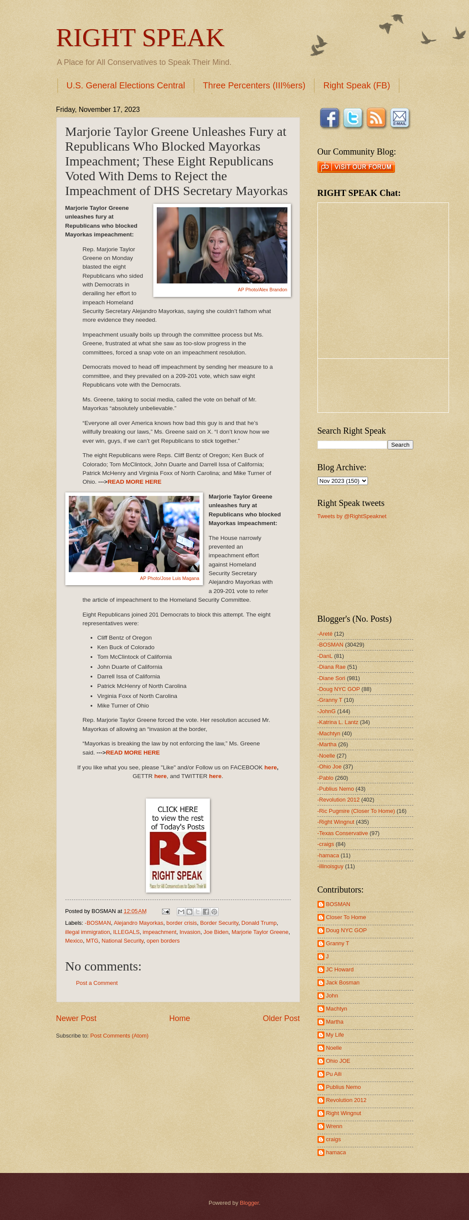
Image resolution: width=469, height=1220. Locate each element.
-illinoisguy (330, 866)
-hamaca (328, 855)
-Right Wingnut (335, 822)
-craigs (325, 844)
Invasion (189, 932)
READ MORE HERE (135, 482)
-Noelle (326, 755)
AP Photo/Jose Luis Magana (169, 578)
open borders (163, 940)
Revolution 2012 (346, 1100)
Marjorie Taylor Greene (260, 932)
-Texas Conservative (342, 833)
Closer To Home (346, 917)
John (332, 995)
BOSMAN (338, 904)
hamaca (336, 1152)
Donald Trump (259, 923)
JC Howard (340, 969)
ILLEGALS (126, 932)
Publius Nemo (343, 1087)
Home (179, 1018)
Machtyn (337, 1008)
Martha (335, 1021)
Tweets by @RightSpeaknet (352, 516)
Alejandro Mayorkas (138, 923)
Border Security (219, 923)
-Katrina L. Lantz (337, 722)
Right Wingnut (343, 1113)
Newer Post (76, 1018)
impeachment (159, 932)
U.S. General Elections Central (126, 85)
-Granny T (330, 700)
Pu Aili (334, 1074)
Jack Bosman (343, 982)
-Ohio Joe (329, 766)
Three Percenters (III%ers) (254, 85)
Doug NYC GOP (346, 930)
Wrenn (334, 1126)
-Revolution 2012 (338, 799)
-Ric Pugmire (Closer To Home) (356, 811)
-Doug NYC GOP (338, 689)
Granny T (337, 943)
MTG (92, 940)
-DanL (325, 656)
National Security (122, 940)
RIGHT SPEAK (140, 37)
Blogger (249, 1203)
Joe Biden (215, 932)
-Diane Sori (331, 678)
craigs (333, 1139)
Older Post (281, 1018)
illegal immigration (87, 932)
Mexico (74, 940)
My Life (335, 1034)
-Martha (327, 744)
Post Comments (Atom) (119, 1035)
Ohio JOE (338, 1061)
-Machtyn (329, 733)
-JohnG (326, 711)
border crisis (181, 923)
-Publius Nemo (335, 788)
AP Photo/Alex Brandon (262, 289)
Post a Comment (97, 983)
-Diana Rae (331, 667)
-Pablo (325, 778)
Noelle (334, 1048)
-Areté (325, 633)
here (270, 767)
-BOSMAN (98, 923)
